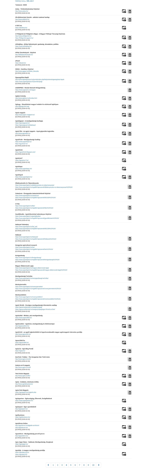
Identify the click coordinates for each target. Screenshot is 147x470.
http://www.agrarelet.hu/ (22, 133)
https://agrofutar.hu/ (21, 144)
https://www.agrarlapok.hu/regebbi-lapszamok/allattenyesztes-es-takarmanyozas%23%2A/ (43, 187)
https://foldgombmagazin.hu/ (24, 38)
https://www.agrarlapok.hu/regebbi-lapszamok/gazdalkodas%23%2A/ (37, 218)
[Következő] (98, 465)
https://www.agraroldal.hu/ (23, 317)
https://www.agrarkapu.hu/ (23, 168)
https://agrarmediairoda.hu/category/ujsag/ (28, 307)
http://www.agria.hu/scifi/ (23, 359)
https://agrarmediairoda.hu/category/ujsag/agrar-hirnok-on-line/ (35, 309)
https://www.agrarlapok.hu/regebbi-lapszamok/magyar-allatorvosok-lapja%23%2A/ (41, 270)
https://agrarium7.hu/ (21, 160)
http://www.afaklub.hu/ (22, 19)
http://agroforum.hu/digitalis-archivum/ (27, 425)
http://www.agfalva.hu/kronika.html (26, 98)
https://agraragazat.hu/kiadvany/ (25, 125)
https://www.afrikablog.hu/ (23, 46)
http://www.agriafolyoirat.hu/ (24, 384)
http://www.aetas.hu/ (21, 11)
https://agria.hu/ (20, 351)
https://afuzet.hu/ (20, 63)
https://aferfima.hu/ (21, 27)
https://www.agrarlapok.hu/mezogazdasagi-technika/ (31, 278)
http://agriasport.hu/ (21, 409)
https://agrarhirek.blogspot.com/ (25, 152)
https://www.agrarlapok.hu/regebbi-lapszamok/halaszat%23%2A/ (35, 239)
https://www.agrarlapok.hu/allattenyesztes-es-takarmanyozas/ (34, 185)
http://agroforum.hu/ (21, 427)
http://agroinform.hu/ (21, 436)
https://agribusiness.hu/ (22, 417)
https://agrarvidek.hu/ (22, 342)
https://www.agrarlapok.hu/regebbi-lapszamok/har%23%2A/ (34, 249)
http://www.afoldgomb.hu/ (23, 36)
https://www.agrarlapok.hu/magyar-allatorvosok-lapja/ (32, 268)
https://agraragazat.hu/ (22, 123)
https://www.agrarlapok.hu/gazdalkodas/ (28, 216)
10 (93, 465)
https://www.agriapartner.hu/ (24, 400)
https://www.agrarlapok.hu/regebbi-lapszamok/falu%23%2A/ (34, 208)
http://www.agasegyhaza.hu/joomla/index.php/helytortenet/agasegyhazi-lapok (39, 79)
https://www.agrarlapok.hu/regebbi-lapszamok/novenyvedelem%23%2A (38, 299)
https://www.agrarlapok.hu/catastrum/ (27, 195)
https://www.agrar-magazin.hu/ (25, 115)
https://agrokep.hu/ (21, 454)
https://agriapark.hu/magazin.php (25, 392)
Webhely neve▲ (20, 1)
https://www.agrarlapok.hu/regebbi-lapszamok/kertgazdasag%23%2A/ (37, 259)
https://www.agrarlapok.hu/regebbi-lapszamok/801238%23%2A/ (35, 228)
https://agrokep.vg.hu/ (22, 452)
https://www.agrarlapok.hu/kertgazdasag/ (28, 257)
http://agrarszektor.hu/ (22, 326)
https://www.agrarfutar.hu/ (23, 141)
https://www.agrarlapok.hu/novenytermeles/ (29, 286)
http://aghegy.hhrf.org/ (22, 106)
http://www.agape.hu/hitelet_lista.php (27, 71)
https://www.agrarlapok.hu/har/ (25, 247)
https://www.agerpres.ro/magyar (25, 90)
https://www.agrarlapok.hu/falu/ (25, 206)
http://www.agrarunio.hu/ (23, 334)
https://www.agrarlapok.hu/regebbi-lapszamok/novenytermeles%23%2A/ (38, 288)
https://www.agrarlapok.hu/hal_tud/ (26, 226)
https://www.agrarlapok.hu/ (23, 177)
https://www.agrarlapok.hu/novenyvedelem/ (29, 297)
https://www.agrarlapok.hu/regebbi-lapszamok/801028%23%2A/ (35, 197)
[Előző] (48, 465)
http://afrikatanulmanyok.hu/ (24, 54)
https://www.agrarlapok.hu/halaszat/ (26, 237)
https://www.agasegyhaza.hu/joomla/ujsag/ (28, 81)
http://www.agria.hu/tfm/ (22, 375)
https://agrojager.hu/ (21, 444)
